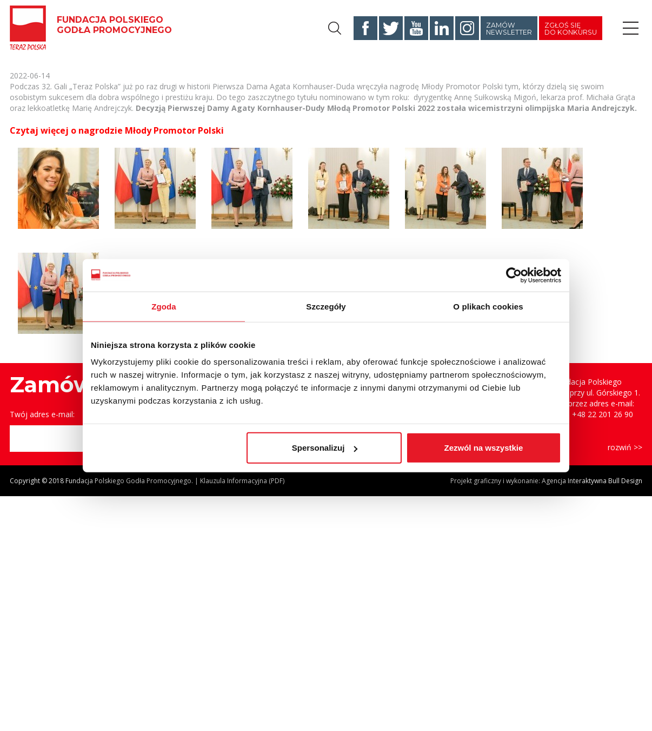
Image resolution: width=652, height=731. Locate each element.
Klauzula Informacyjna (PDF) (242, 480)
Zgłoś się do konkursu (570, 28)
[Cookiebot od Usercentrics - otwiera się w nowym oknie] (514, 275)
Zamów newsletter (509, 28)
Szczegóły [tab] (325, 306)
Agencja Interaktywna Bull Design (592, 480)
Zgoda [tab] (163, 306)
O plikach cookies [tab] (488, 306)
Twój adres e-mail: (42, 414)
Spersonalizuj (325, 447)
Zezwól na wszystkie (483, 447)
